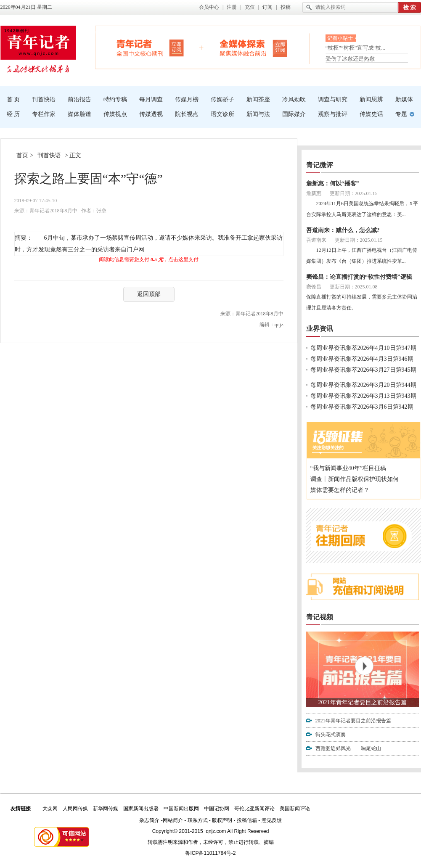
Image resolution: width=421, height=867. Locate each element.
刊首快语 (44, 99)
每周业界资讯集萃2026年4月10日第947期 (363, 348)
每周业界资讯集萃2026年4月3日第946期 (361, 359)
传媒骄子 (222, 99)
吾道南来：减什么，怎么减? (343, 230)
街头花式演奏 (330, 734)
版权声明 (222, 820)
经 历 (13, 114)
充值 (250, 7)
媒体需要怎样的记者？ (339, 490)
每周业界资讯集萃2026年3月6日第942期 (361, 407)
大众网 (50, 808)
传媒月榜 (187, 99)
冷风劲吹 (294, 99)
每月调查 (151, 99)
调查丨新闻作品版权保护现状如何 (354, 479)
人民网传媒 (75, 808)
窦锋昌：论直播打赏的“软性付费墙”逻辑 (359, 277)
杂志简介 (149, 820)
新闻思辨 (371, 99)
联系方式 (198, 820)
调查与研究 (332, 99)
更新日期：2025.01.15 (354, 193)
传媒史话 (371, 114)
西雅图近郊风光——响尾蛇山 (348, 748)
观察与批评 (332, 114)
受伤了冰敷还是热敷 (350, 59)
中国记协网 (216, 808)
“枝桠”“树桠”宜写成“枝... (356, 48)
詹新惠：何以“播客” (332, 183)
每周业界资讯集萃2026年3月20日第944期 (363, 385)
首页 (22, 155)
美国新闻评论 (295, 808)
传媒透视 (151, 114)
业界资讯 (319, 328)
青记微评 (319, 165)
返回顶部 (149, 294)
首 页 (13, 99)
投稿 (286, 7)
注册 (232, 7)
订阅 (267, 7)
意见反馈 (272, 820)
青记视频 (319, 617)
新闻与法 (258, 114)
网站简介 (173, 820)
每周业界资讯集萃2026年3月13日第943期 (363, 396)
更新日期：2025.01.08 (354, 287)
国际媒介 (294, 114)
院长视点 (187, 114)
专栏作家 (44, 114)
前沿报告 (79, 99)
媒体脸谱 (79, 114)
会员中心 (209, 7)
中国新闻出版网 (181, 808)
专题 (401, 114)
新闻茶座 (258, 99)
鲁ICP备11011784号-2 (210, 853)
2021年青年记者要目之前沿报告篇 (362, 702)
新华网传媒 (105, 808)
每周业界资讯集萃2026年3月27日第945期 (363, 370)
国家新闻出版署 (141, 808)
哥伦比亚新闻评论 (254, 808)
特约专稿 (115, 99)
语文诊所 (222, 114)
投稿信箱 (247, 820)
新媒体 (404, 99)
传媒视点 (115, 114)
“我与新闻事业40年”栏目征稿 (348, 468)
